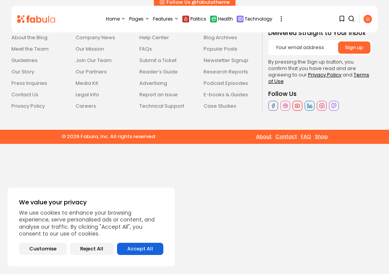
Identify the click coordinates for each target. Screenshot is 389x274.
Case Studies (220, 106)
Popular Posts (220, 49)
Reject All (91, 248)
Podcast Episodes (226, 83)
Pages (139, 19)
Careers (86, 106)
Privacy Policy (28, 106)
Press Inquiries (29, 83)
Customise (43, 248)
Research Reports (226, 71)
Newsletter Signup (226, 60)
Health (221, 19)
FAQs (145, 49)
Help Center (154, 37)
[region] (91, 227)
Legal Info (87, 94)
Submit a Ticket (158, 60)
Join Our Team (94, 60)
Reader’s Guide (158, 71)
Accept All (140, 248)
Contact (286, 136)
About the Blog (29, 37)
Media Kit (87, 83)
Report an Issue (158, 94)
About (264, 136)
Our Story (22, 71)
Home (115, 19)
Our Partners (91, 71)
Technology (254, 19)
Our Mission (90, 49)
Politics (194, 19)
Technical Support (161, 106)
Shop (321, 136)
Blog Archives (220, 37)
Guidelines (24, 60)
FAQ (306, 136)
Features (166, 19)
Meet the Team (30, 49)
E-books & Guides (226, 94)
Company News (95, 37)
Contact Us (24, 94)
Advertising (153, 83)
